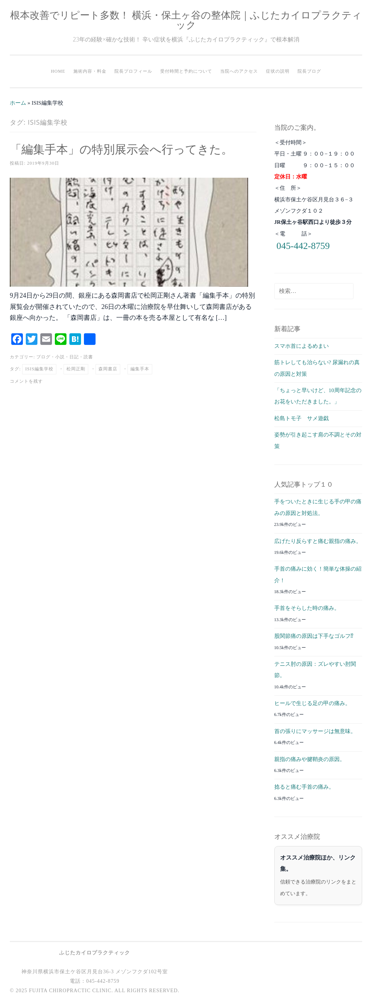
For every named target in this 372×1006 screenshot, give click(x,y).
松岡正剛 (75, 368)
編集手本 (139, 368)
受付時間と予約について (186, 71)
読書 (88, 356)
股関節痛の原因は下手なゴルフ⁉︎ (313, 636)
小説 (60, 356)
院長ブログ (309, 71)
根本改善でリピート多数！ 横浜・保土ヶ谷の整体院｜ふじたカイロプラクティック (186, 19)
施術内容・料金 (89, 71)
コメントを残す (26, 381)
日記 (74, 356)
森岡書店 (107, 368)
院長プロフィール (133, 71)
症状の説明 (278, 71)
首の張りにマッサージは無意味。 (315, 731)
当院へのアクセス (239, 71)
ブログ (43, 356)
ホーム (18, 103)
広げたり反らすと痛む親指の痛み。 (317, 541)
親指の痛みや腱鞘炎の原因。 (309, 759)
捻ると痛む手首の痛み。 (304, 787)
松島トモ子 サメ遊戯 (301, 418)
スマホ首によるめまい (301, 346)
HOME (58, 71)
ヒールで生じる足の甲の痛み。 (312, 703)
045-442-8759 (303, 246)
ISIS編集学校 (39, 368)
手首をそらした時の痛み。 (307, 608)
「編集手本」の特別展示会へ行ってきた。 (121, 149)
